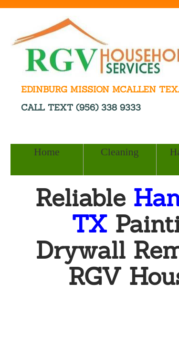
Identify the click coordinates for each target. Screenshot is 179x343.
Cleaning (119, 152)
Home (47, 152)
